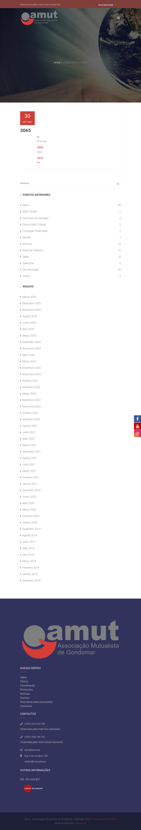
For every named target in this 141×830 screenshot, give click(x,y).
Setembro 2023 (31, 387)
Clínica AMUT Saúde (34, 224)
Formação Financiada (34, 230)
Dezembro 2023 (31, 367)
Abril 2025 (28, 329)
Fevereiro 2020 (30, 516)
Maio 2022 (28, 438)
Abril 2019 (28, 554)
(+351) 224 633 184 (52, 5)
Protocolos (26, 689)
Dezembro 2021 (31, 451)
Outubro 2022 (30, 412)
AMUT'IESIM (29, 211)
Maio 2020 (28, 503)
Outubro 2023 (30, 380)
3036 (40, 147)
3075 (40, 158)
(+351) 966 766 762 (35, 737)
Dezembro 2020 (31, 490)
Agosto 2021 (29, 458)
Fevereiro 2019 (30, 567)
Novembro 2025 (31, 309)
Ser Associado (30, 269)
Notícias (27, 243)
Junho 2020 (29, 496)
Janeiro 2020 (29, 522)
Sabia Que (28, 263)
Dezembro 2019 (31, 528)
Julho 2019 (28, 541)
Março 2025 (29, 335)
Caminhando (27, 685)
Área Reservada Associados (36, 701)
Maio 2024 (28, 354)
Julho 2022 (28, 432)
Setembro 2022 (31, 419)
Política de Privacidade (104, 819)
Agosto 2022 (29, 425)
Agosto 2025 (29, 316)
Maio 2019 (28, 548)
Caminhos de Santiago (35, 218)
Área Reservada (106, 5)
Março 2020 (29, 509)
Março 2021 (29, 470)
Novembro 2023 (31, 374)
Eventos (24, 697)
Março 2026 (29, 296)
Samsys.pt (80, 823)
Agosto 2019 (29, 535)
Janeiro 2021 (29, 483)
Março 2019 (29, 561)
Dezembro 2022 (31, 400)
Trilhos (26, 276)
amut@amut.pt (32, 750)
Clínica (24, 681)
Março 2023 (29, 393)
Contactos (26, 706)
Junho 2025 (29, 322)
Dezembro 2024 (31, 342)
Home (57, 62)
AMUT (25, 205)
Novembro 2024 (31, 348)
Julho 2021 (28, 464)
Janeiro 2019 (29, 574)
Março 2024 (29, 361)
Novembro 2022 (31, 406)
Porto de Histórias (32, 250)
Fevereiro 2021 (30, 477)
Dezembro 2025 (31, 303)
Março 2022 (29, 445)
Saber (25, 256)
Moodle (26, 237)
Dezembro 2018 (31, 580)
